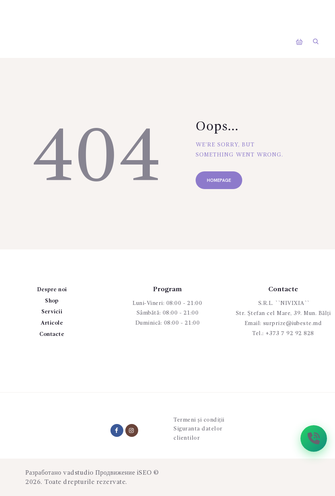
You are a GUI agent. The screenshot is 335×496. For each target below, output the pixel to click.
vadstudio (78, 473)
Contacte (51, 334)
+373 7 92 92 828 (290, 333)
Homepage (219, 180)
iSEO (144, 473)
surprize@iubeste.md (292, 323)
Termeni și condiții (199, 420)
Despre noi (52, 289)
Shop (51, 301)
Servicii (51, 312)
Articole (52, 323)
